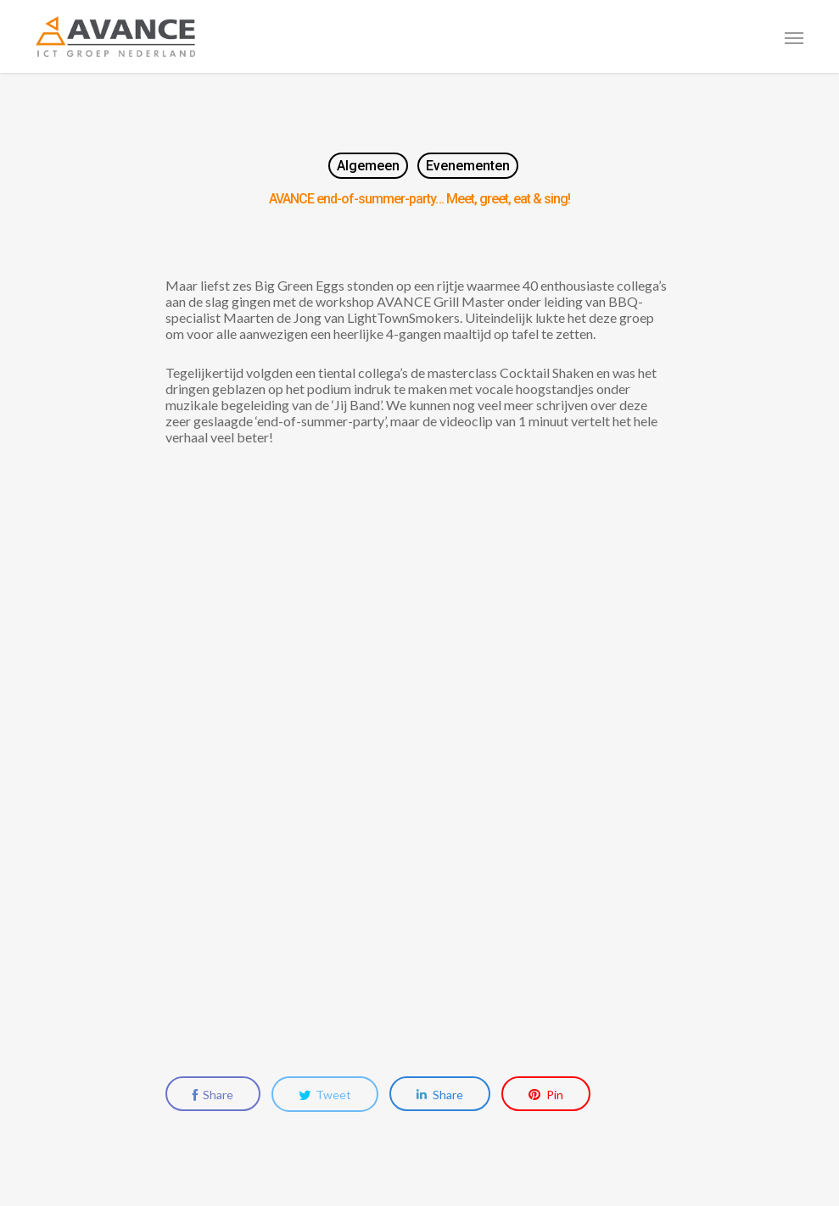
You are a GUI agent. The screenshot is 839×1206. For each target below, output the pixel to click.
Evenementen (468, 166)
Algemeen (368, 166)
